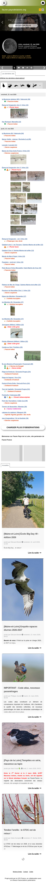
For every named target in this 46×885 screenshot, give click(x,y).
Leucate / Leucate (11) (9, 145)
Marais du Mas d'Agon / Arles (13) (13, 256)
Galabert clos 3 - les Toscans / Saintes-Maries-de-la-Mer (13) (22, 245)
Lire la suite (34, 553)
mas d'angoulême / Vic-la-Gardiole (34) (15, 418)
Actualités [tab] (5, 465)
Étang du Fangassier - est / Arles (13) (14, 239)
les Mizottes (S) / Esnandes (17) (12, 302)
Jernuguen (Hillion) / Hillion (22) (13, 325)
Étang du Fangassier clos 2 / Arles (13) (15, 105)
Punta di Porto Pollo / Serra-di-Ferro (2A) (16, 383)
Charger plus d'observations (23, 427)
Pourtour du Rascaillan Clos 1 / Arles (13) (16, 290)
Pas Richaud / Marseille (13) (11, 122)
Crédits (31, 871)
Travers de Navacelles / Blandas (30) (14, 407)
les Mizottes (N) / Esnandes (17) (12, 319)
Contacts (25, 871)
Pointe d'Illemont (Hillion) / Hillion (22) (15, 341)
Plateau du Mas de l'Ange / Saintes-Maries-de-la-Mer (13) (21, 285)
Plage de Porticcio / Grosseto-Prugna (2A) (16, 372)
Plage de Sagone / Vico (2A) (11, 377)
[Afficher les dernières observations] (12, 78)
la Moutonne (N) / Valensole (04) (13, 133)
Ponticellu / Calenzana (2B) (11, 395)
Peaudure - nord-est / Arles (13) (12, 262)
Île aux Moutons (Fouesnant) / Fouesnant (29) (17, 364)
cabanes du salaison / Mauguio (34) (14, 412)
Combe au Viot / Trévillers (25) (12, 347)
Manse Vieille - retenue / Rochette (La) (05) (16, 139)
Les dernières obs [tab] (8, 74)
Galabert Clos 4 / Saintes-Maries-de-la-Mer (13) (18, 250)
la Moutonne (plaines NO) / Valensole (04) (16, 99)
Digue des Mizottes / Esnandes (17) (14, 296)
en (42, 9)
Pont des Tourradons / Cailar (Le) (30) (15, 401)
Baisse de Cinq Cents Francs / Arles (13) (16, 151)
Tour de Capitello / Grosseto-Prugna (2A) (16, 389)
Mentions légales (17, 871)
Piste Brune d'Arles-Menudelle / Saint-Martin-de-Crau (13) (21, 268)
